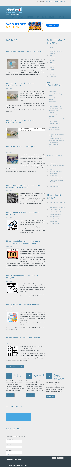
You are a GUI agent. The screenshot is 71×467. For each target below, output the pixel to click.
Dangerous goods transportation (57, 202)
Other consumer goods (54, 129)
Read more (10, 395)
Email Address (10, 439)
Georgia (52, 71)
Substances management (56, 177)
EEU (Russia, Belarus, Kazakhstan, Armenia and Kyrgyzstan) (56, 51)
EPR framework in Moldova (29, 294)
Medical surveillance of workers (57, 211)
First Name (9, 444)
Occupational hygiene (55, 216)
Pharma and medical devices (56, 138)
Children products (53, 101)
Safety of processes (54, 225)
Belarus (51, 62)
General (52, 169)
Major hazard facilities (55, 209)
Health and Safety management (57, 207)
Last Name (9, 450)
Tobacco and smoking (54, 144)
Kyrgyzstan (52, 64)
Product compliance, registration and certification (59, 377)
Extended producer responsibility (57, 118)
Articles (20, 17)
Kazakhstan (52, 60)
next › (15, 366)
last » (21, 366)
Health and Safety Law (17, 375)
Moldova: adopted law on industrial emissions (23, 338)
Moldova (52, 69)
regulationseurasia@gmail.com (55, 1)
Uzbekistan (52, 57)
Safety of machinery (54, 223)
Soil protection (53, 175)
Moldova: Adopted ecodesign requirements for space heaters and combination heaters (23, 242)
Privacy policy (11, 454)
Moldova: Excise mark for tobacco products (22, 146)
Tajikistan (52, 74)
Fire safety (52, 204)
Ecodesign (51, 112)
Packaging (51, 132)
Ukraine (51, 55)
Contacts (61, 17)
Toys (50, 146)
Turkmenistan (53, 76)
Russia (51, 47)
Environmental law (39, 375)
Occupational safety (54, 218)
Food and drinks (53, 121)
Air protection (53, 163)
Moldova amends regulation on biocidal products (24, 51)
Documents (30, 17)
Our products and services (45, 17)
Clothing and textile (53, 104)
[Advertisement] (18, 417)
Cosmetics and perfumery (55, 106)
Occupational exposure (55, 214)
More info (60, 458)
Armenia (52, 67)
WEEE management (55, 186)
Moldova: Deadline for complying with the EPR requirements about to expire (23, 186)
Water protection (54, 184)
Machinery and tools (54, 127)
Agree (54, 458)
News (12, 17)
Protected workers (54, 221)
